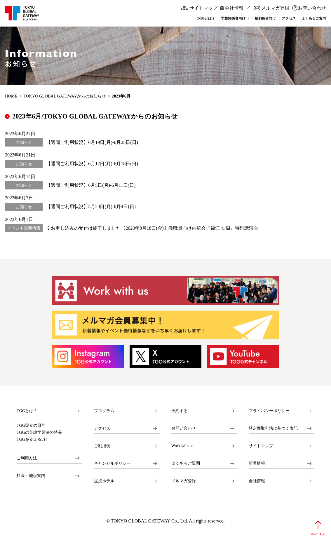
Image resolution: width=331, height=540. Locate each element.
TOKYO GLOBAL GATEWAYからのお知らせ (65, 96)
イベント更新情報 (24, 228)
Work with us (182, 446)
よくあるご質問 (185, 463)
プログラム (104, 411)
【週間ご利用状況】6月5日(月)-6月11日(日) (90, 185)
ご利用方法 (27, 458)
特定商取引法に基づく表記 (273, 428)
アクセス (102, 428)
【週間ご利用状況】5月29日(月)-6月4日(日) (91, 206)
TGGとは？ (27, 411)
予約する (179, 411)
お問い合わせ (312, 8)
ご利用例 (102, 446)
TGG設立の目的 (31, 426)
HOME (11, 96)
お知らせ (24, 142)
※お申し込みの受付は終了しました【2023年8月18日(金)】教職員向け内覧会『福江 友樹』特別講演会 (152, 228)
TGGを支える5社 (32, 440)
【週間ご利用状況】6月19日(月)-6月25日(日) (92, 142)
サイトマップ (203, 8)
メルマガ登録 (275, 8)
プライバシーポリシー (269, 411)
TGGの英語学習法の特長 (39, 433)
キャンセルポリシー (112, 463)
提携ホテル (104, 481)
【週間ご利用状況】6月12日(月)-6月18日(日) (92, 163)
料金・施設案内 (31, 475)
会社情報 (234, 8)
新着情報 (257, 463)
